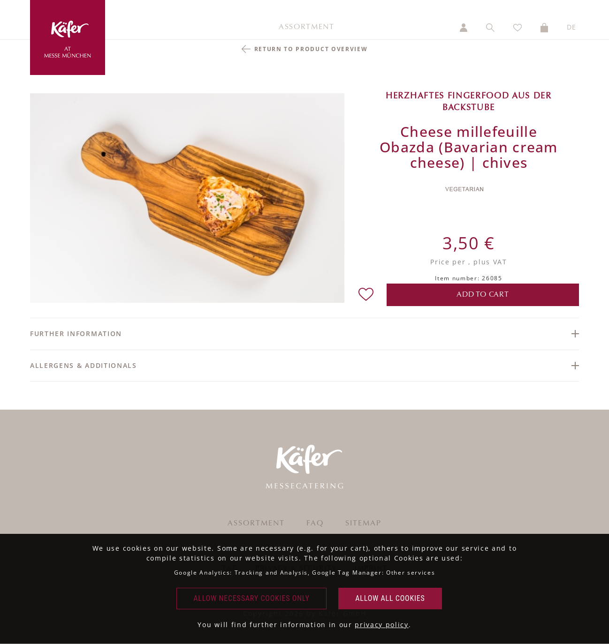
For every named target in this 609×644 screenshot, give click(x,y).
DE (572, 26)
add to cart (483, 295)
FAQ (315, 523)
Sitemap (363, 523)
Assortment (307, 27)
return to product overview (311, 49)
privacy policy (382, 624)
